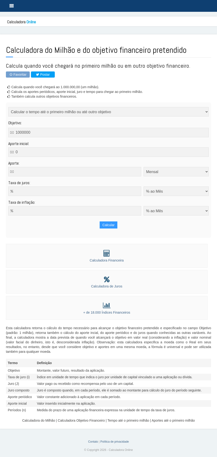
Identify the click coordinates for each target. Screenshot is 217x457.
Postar (43, 74)
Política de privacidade (114, 441)
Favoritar (17, 74)
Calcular (108, 225)
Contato (93, 441)
